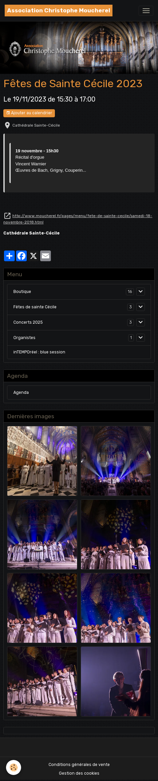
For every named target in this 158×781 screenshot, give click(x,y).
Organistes (24, 337)
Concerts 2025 (28, 322)
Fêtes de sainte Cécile (35, 307)
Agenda (21, 392)
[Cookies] (13, 767)
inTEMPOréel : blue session (39, 352)
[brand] (58, 10)
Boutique (22, 291)
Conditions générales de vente (79, 764)
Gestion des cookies (79, 773)
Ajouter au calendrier (29, 113)
